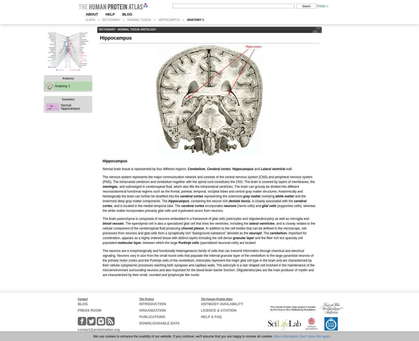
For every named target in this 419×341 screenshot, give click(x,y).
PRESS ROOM (89, 310)
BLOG (127, 14)
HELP (110, 14)
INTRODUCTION (152, 304)
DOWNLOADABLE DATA (159, 323)
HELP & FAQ (211, 317)
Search (306, 6)
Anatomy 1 (62, 86)
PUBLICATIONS (152, 317)
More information (286, 336)
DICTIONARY (111, 19)
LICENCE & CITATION (218, 310)
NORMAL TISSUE (139, 19)
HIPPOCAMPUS (169, 19)
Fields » (322, 6)
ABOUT (92, 14)
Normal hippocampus (70, 107)
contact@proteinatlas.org (99, 330)
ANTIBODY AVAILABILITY (222, 304)
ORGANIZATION (152, 310)
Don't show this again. (315, 336)
